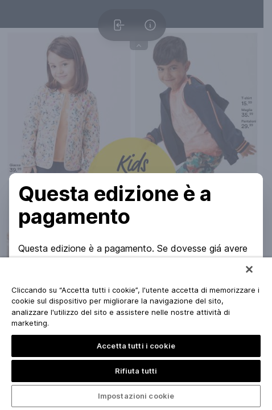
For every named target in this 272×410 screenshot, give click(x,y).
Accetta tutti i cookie (136, 345)
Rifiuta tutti (136, 370)
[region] (136, 333)
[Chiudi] (249, 269)
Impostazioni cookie (136, 395)
